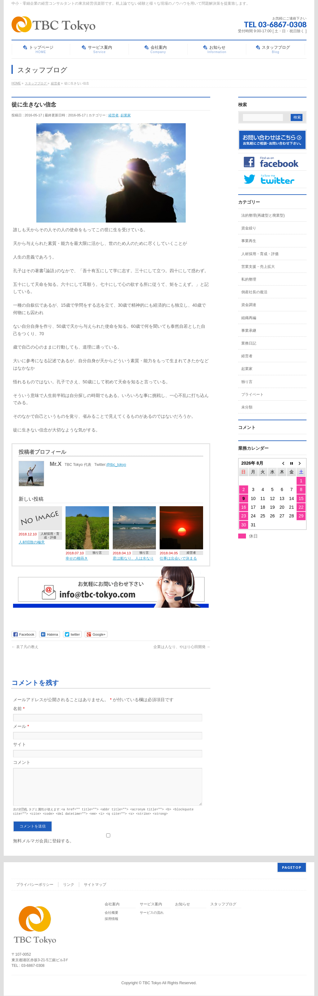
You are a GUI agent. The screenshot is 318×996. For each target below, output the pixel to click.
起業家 (125, 115)
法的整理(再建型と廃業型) (263, 215)
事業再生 (248, 241)
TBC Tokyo (152, 983)
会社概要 (111, 913)
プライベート (252, 394)
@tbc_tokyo (116, 464)
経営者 (113, 115)
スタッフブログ (223, 905)
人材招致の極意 (32, 542)
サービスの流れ (152, 913)
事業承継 (248, 330)
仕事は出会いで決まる (178, 558)
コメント (21, 762)
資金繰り (248, 228)
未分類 (246, 407)
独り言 (97, 552)
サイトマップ (95, 885)
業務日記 (248, 343)
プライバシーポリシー (34, 885)
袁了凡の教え (25, 647)
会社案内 (112, 905)
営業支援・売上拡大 (258, 266)
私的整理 (248, 279)
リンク (68, 885)
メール (21, 726)
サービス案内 (151, 905)
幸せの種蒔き (77, 558)
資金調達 (248, 305)
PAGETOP (292, 868)
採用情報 (111, 919)
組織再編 (248, 318)
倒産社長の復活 (254, 292)
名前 (19, 708)
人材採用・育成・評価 (50, 535)
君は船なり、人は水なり (133, 558)
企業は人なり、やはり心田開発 (181, 647)
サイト (19, 744)
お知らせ (182, 905)
